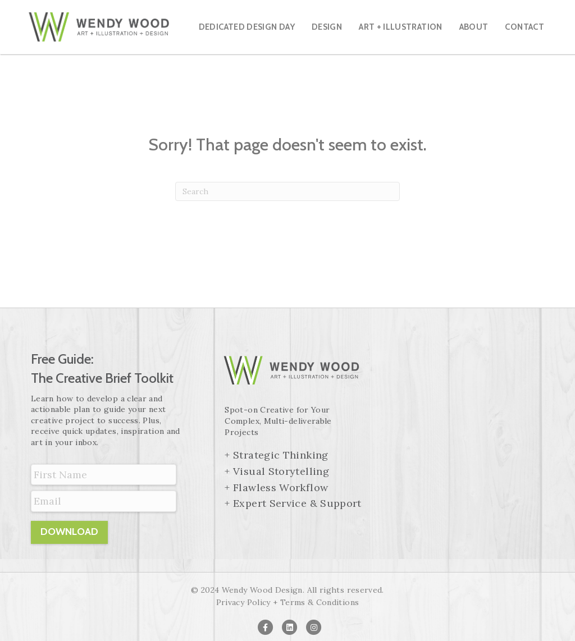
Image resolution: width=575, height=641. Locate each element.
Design (327, 27)
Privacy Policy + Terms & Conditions (287, 602)
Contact (524, 27)
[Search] (287, 191)
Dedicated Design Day (247, 27)
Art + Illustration (400, 27)
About (474, 27)
